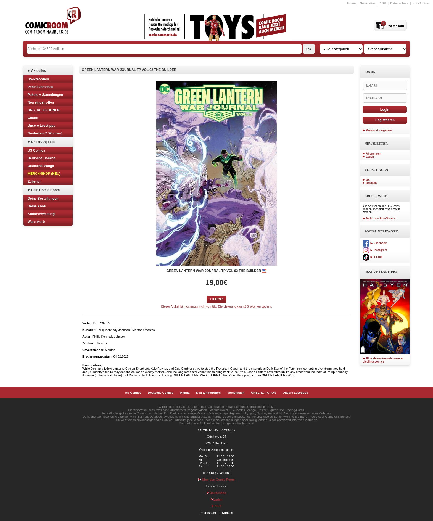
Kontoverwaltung (41, 214)
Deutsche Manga (41, 166)
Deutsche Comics (42, 158)
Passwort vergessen (379, 130)
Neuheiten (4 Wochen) (45, 133)
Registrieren (385, 120)
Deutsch (371, 182)
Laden (216, 499)
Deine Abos (37, 206)
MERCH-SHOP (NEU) (44, 174)
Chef (216, 506)
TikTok (372, 256)
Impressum (208, 512)
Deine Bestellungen (43, 198)
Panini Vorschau (40, 87)
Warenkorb (36, 222)
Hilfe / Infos (421, 3)
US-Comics (133, 392)
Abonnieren (373, 153)
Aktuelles (38, 71)
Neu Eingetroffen (208, 392)
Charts (33, 118)
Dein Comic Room (45, 190)
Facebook (375, 243)
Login (384, 110)
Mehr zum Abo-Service (379, 218)
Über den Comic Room (216, 479)
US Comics (36, 150)
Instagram (375, 250)
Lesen (370, 156)
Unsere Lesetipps (41, 126)
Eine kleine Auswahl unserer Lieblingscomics (383, 360)
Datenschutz (399, 3)
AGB (382, 3)
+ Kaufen (216, 299)
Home (351, 3)
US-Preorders (38, 79)
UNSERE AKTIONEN (44, 110)
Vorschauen (235, 392)
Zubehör (34, 181)
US (368, 179)
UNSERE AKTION (263, 392)
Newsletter (367, 3)
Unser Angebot (43, 142)
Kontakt (227, 512)
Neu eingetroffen (41, 102)
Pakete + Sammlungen (45, 95)
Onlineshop (216, 492)
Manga (185, 392)
